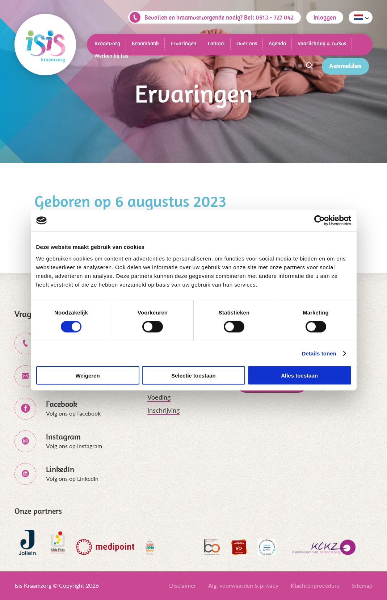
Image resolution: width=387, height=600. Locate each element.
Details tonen (319, 353)
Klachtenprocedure (315, 585)
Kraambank (145, 43)
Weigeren (87, 375)
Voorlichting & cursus (322, 43)
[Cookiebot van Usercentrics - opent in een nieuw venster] (319, 220)
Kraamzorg (107, 43)
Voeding (159, 397)
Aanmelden (345, 66)
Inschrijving (163, 410)
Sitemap (362, 585)
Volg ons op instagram (74, 445)
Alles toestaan (299, 375)
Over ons (246, 43)
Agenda (277, 43)
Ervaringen (183, 43)
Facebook (61, 404)
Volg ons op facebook (73, 413)
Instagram (63, 436)
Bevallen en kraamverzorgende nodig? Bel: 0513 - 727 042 (212, 17)
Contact (216, 43)
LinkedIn (60, 469)
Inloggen (325, 17)
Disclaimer (182, 585)
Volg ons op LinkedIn (72, 478)
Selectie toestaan (193, 375)
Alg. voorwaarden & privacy (243, 585)
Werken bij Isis (111, 55)
